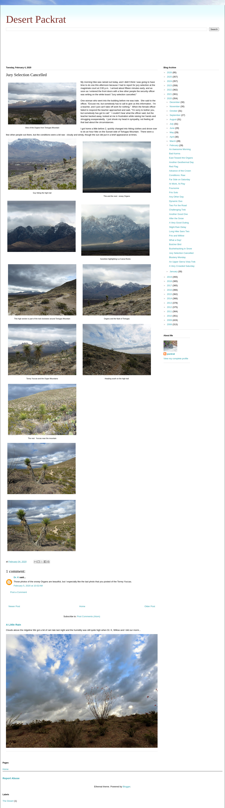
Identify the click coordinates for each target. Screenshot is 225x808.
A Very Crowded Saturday (181, 266)
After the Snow (176, 218)
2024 (170, 81)
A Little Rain (13, 624)
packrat (171, 354)
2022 (170, 89)
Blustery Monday (177, 257)
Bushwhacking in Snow (180, 248)
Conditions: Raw (177, 175)
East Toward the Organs (181, 158)
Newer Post (14, 606)
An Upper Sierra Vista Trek (182, 261)
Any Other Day (176, 196)
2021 (170, 94)
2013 (170, 303)
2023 (170, 85)
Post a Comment (18, 592)
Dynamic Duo (175, 201)
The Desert (8, 801)
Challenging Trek (177, 209)
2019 (170, 277)
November (175, 106)
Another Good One (178, 214)
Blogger (126, 786)
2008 (170, 324)
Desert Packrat (36, 19)
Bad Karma (174, 153)
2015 (170, 294)
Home (82, 606)
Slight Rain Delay (177, 227)
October (174, 111)
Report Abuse (11, 778)
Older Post (150, 606)
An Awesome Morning (180, 149)
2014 (170, 298)
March (173, 141)
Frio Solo (173, 192)
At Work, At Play (177, 183)
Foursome (174, 188)
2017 (170, 285)
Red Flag (173, 166)
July (172, 124)
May (172, 132)
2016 (170, 290)
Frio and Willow (176, 235)
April (172, 137)
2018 (170, 281)
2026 (170, 72)
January (174, 271)
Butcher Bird (175, 244)
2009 (170, 320)
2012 (170, 307)
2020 (170, 98)
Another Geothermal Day (181, 162)
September (175, 115)
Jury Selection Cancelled (181, 253)
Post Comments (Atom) (88, 616)
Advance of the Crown (180, 170)
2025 (170, 76)
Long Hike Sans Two (179, 231)
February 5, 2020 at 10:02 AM (28, 585)
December (175, 102)
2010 (170, 316)
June (172, 128)
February (174, 145)
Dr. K (16, 577)
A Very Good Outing (179, 222)
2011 (170, 311)
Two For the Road (178, 205)
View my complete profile (176, 358)
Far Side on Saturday (179, 179)
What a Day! (175, 240)
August (173, 119)
